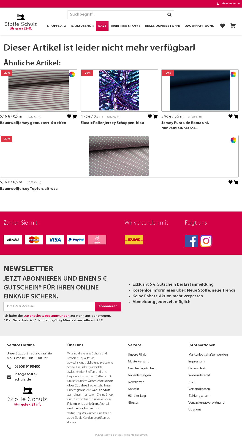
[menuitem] (228, 3)
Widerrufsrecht (199, 375)
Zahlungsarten (198, 396)
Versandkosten (199, 389)
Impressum (196, 361)
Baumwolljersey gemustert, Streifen (33, 123)
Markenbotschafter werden (208, 355)
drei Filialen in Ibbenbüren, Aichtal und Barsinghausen (89, 404)
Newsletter (136, 382)
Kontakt (133, 389)
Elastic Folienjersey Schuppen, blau (112, 123)
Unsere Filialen (138, 355)
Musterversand (139, 361)
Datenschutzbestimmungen (47, 316)
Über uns (194, 409)
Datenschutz (197, 368)
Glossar (133, 403)
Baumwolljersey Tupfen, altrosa (29, 189)
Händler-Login (138, 396)
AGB (191, 382)
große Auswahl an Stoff (93, 390)
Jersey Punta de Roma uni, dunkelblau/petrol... (185, 125)
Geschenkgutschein (142, 368)
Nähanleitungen (139, 375)
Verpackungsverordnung (206, 403)
